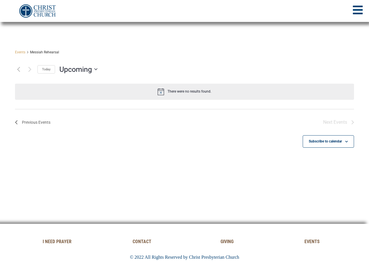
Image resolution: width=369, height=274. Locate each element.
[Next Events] (29, 69)
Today (46, 69)
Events (20, 52)
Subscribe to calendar (325, 141)
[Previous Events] (18, 69)
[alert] (184, 92)
